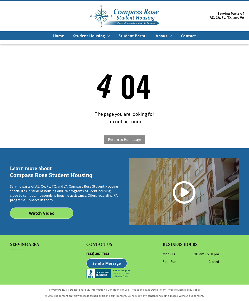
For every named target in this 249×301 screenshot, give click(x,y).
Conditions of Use (118, 289)
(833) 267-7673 (97, 253)
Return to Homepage (124, 139)
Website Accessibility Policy (184, 289)
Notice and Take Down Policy (149, 289)
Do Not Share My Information (87, 289)
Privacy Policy (57, 289)
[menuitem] (59, 36)
